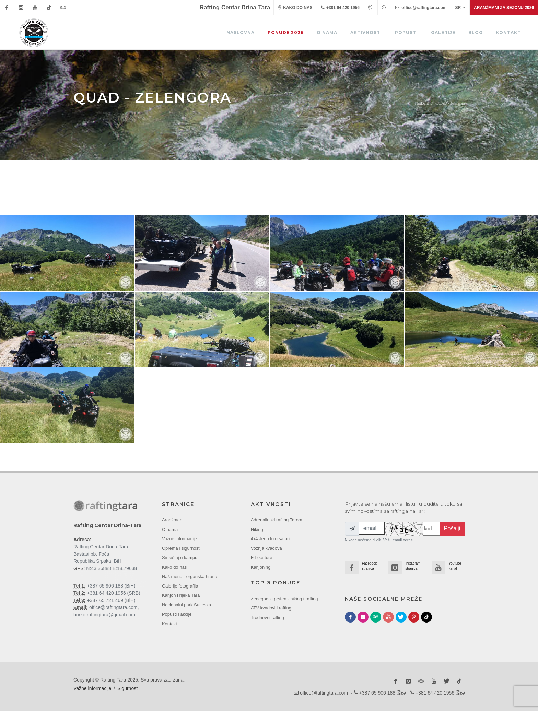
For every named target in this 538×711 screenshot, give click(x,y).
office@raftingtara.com (420, 7)
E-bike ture (261, 557)
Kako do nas (174, 566)
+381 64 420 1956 (340, 7)
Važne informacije (179, 538)
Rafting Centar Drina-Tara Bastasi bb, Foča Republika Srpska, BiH (100, 554)
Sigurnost (127, 688)
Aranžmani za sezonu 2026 (504, 7)
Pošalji (452, 528)
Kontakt (508, 32)
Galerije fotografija (180, 585)
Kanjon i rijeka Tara (181, 595)
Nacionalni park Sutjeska (186, 604)
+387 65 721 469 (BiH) (111, 600)
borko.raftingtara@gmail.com (104, 614)
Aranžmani (172, 519)
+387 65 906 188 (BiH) (111, 585)
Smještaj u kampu (179, 557)
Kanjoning (261, 566)
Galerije (443, 32)
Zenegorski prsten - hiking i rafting (284, 598)
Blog (475, 32)
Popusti (406, 32)
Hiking (257, 529)
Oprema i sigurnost (181, 547)
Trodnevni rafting (267, 617)
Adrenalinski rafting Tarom (276, 519)
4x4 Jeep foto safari (270, 538)
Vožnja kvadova (266, 547)
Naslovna (240, 32)
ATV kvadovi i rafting (271, 608)
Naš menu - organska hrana (189, 576)
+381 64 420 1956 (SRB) (113, 592)
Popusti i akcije (177, 614)
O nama (327, 32)
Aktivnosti (366, 32)
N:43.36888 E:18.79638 (111, 568)
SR (460, 7)
